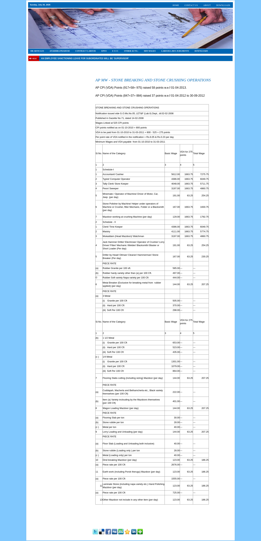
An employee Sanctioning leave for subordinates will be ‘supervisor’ (85, 58)
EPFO (104, 51)
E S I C (115, 51)
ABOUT (207, 5)
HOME (176, 5)
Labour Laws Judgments (175, 51)
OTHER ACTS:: (131, 51)
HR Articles (37, 51)
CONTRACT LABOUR (85, 51)
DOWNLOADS (223, 5)
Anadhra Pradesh (60, 51)
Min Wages (150, 51)
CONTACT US (191, 5)
